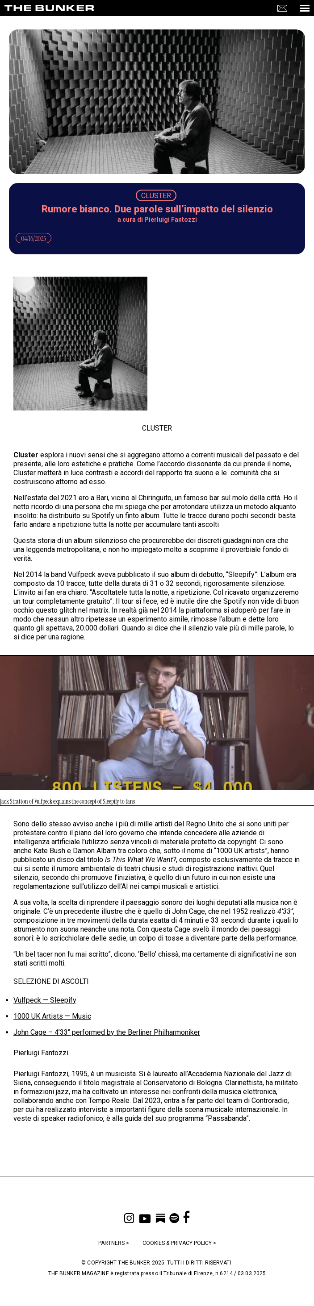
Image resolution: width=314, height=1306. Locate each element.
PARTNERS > (113, 1243)
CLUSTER (156, 195)
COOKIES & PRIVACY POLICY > (179, 1243)
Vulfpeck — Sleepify (44, 1000)
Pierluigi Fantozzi (170, 219)
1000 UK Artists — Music (52, 1016)
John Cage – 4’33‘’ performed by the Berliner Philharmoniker (106, 1032)
